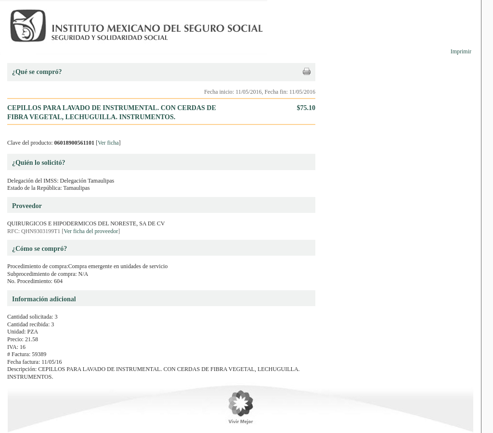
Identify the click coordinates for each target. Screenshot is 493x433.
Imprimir (461, 51)
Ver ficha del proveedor (91, 231)
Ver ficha (108, 142)
